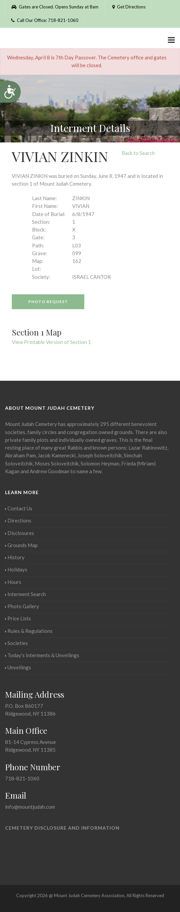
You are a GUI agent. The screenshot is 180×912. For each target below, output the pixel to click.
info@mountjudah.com (30, 807)
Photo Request (48, 301)
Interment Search (25, 594)
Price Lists (18, 618)
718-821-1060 (22, 778)
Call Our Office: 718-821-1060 (44, 20)
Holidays (16, 569)
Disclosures (19, 533)
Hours (13, 582)
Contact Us (18, 508)
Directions (18, 520)
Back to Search (138, 153)
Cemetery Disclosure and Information (62, 828)
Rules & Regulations (29, 631)
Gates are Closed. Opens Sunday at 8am (54, 6)
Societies (16, 643)
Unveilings (18, 667)
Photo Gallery (22, 606)
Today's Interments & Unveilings (42, 655)
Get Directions (128, 6)
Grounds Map (21, 545)
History (15, 557)
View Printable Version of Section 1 (51, 342)
